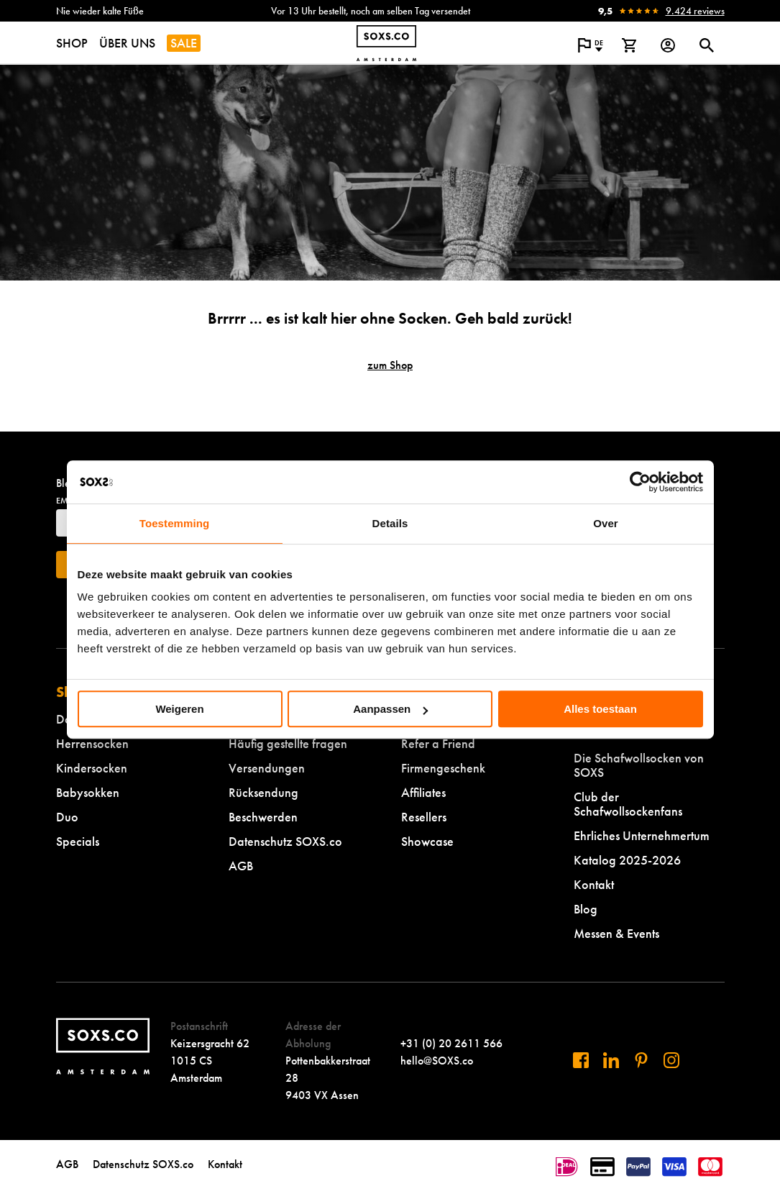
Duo (67, 816)
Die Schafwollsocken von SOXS (639, 764)
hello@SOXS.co (436, 1060)
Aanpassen (390, 709)
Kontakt (594, 884)
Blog (585, 909)
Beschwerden (263, 816)
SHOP (72, 43)
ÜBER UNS (127, 43)
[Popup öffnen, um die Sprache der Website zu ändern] (590, 45)
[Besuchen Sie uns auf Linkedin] (611, 1060)
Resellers (423, 816)
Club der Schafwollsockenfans (628, 803)
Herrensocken (92, 743)
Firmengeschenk (443, 768)
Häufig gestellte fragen (288, 743)
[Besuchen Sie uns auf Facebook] (581, 1060)
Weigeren (179, 709)
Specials (77, 841)
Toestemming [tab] (174, 523)
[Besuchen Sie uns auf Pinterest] (641, 1060)
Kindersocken (91, 768)
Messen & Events (616, 933)
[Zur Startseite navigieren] (386, 43)
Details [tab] (390, 523)
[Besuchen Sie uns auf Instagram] (671, 1060)
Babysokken (87, 792)
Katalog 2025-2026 (627, 860)
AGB (241, 865)
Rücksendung (263, 792)
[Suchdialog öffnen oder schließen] (707, 45)
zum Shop (390, 365)
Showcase (427, 841)
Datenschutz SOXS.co (285, 841)
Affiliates (423, 792)
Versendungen (267, 768)
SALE (183, 43)
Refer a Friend (438, 743)
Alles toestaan (600, 709)
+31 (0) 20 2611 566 (451, 1043)
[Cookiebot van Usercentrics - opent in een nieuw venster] (640, 482)
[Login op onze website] (668, 45)
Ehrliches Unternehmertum (642, 835)
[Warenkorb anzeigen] (629, 45)
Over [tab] (605, 523)
